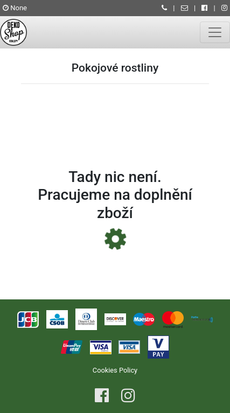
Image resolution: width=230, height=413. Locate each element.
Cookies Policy (115, 370)
